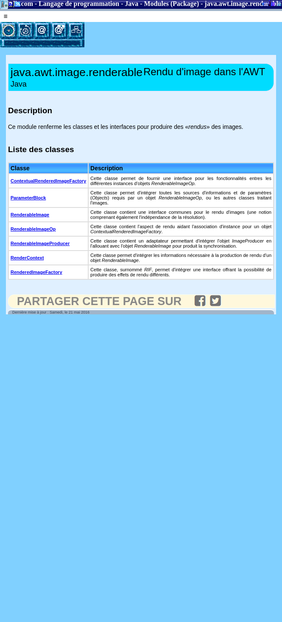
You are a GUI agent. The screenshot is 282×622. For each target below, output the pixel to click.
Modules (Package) (171, 3)
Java (131, 3)
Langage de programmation (79, 3)
